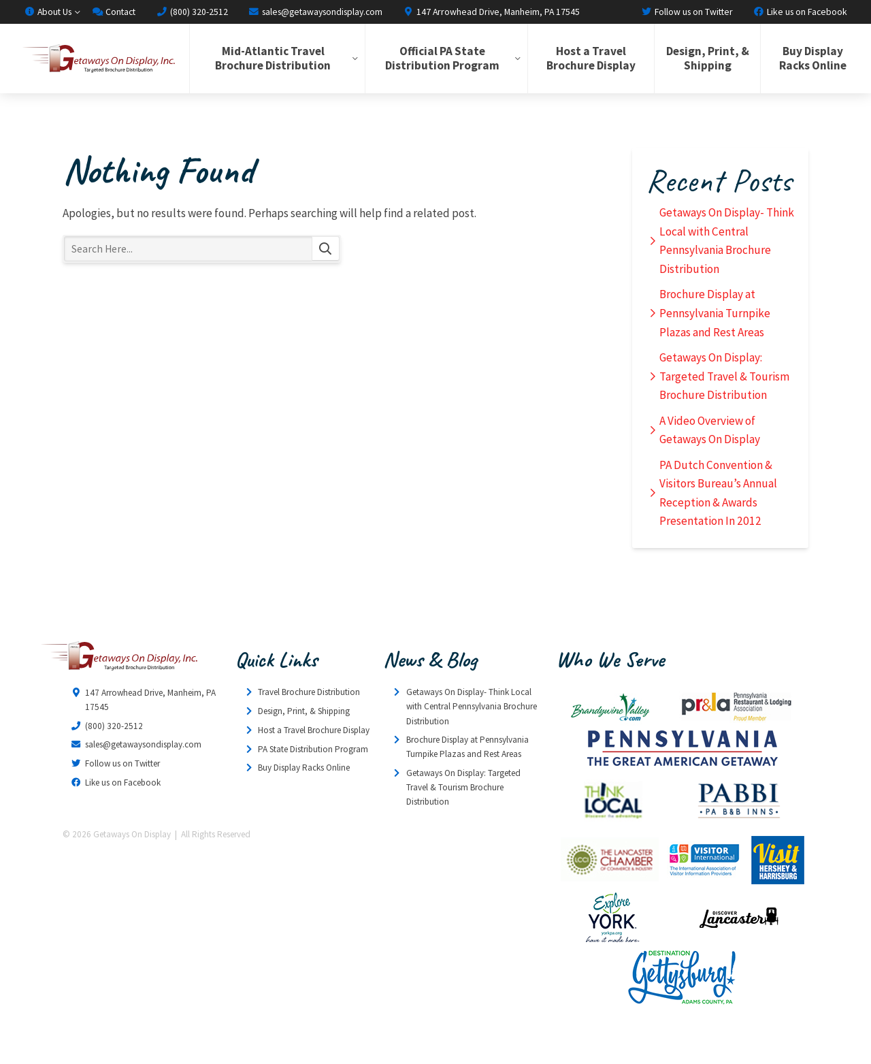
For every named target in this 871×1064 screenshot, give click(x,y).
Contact (113, 11)
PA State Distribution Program (313, 749)
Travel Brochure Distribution (309, 692)
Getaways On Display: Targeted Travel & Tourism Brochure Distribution (724, 376)
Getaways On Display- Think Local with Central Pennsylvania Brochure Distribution (726, 240)
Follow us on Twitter (687, 11)
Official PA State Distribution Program (442, 58)
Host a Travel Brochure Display (591, 58)
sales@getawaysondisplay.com (315, 11)
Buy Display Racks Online (813, 58)
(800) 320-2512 (191, 11)
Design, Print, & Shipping (707, 58)
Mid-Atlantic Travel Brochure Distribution (273, 58)
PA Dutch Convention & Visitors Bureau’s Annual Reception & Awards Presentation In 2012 (718, 493)
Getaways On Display (98, 58)
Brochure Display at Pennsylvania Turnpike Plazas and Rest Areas (714, 313)
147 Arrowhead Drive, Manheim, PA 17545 (491, 11)
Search (326, 248)
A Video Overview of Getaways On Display (709, 430)
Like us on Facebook (800, 11)
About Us (47, 11)
